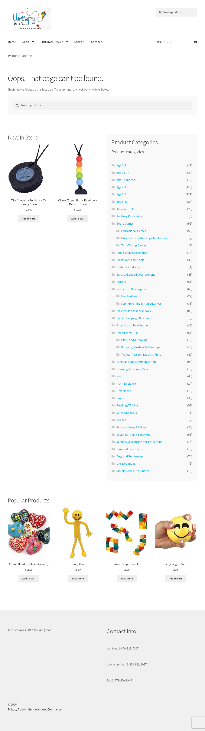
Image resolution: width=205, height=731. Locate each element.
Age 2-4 (121, 187)
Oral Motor (123, 391)
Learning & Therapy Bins (132, 369)
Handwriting (129, 296)
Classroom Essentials (130, 260)
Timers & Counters (128, 449)
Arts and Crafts (125, 209)
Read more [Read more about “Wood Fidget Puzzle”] (126, 578)
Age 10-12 (122, 173)
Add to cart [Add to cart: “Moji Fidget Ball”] (175, 578)
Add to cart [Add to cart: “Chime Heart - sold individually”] (28, 578)
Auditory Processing (129, 216)
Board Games (125, 223)
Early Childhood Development (135, 274)
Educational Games (133, 231)
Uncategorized (125, 463)
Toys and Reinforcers (129, 456)
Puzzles (121, 398)
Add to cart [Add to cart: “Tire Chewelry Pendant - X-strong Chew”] (28, 218)
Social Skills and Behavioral (133, 434)
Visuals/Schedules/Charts (132, 471)
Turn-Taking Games (133, 245)
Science (121, 420)
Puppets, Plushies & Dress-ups (140, 347)
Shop (25, 42)
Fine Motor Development (132, 289)
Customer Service (52, 42)
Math (119, 376)
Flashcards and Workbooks (133, 311)
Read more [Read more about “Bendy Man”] (77, 578)
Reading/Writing (127, 405)
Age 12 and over (126, 180)
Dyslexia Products (127, 267)
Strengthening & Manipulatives (141, 303)
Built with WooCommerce (45, 709)
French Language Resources (134, 318)
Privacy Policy (17, 709)
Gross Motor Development (133, 325)
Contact (96, 42)
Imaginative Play (127, 333)
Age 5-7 (121, 194)
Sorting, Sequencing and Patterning (139, 442)
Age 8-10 (122, 202)
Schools (79, 42)
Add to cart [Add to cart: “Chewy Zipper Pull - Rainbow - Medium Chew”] (77, 218)
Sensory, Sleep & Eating (131, 427)
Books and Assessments (131, 253)
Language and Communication (136, 362)
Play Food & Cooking (134, 340)
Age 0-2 (121, 165)
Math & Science (126, 383)
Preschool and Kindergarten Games (144, 238)
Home (12, 42)
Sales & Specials (126, 413)
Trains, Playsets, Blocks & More (141, 354)
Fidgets (121, 282)
